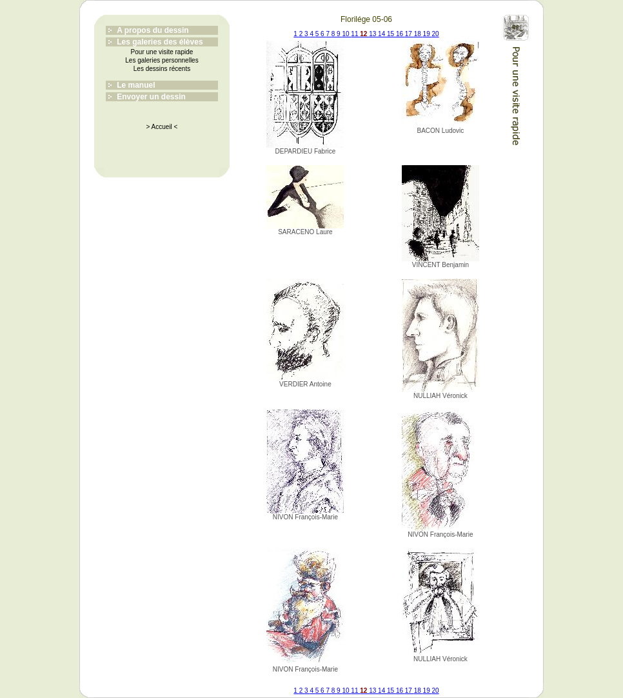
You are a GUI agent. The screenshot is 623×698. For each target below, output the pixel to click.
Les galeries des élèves (160, 41)
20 (435, 33)
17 (409, 33)
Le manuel (136, 85)
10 (346, 33)
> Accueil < (162, 126)
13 (373, 33)
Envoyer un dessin (151, 96)
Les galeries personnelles (161, 60)
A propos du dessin (153, 30)
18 (418, 33)
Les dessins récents (162, 68)
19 (427, 33)
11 (355, 33)
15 (391, 33)
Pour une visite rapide (162, 51)
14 (382, 33)
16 (400, 33)
